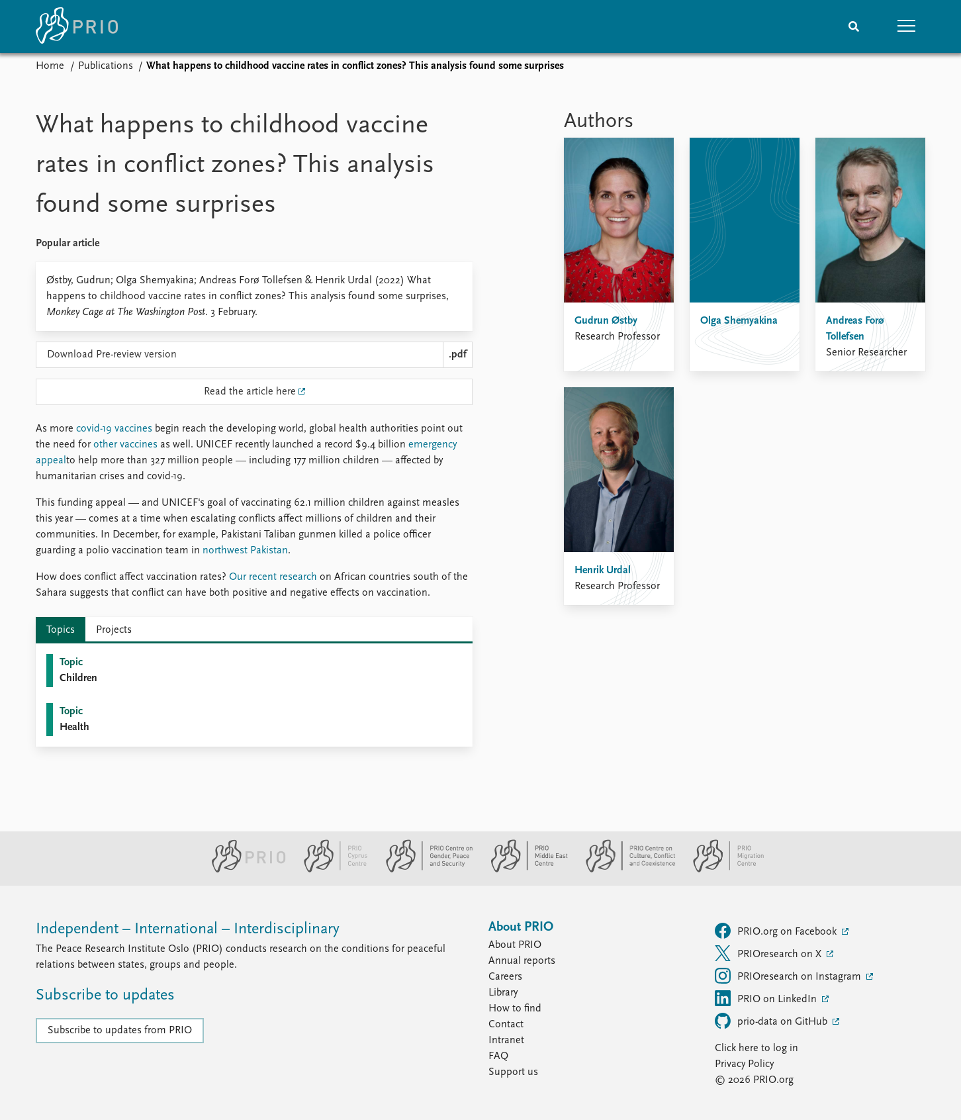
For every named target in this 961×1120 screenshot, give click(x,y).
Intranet (506, 1040)
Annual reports (521, 961)
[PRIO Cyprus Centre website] (330, 869)
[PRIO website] (243, 869)
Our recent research (273, 577)
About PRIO (514, 945)
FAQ (498, 1056)
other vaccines (125, 445)
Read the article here (250, 392)
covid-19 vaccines (114, 429)
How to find (514, 1008)
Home (50, 66)
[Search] (853, 26)
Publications (105, 66)
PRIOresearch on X (769, 953)
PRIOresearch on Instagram (789, 976)
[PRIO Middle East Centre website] (524, 869)
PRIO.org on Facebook (777, 931)
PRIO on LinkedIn (767, 998)
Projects (114, 630)
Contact (506, 1024)
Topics (60, 630)
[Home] (77, 26)
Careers (505, 977)
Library (503, 993)
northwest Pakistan (245, 550)
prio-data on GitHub (772, 1021)
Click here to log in (756, 1048)
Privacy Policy (744, 1064)
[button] (906, 26)
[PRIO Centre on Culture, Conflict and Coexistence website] (625, 869)
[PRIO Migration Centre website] (721, 869)
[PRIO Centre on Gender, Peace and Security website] (424, 869)
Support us (513, 1072)
